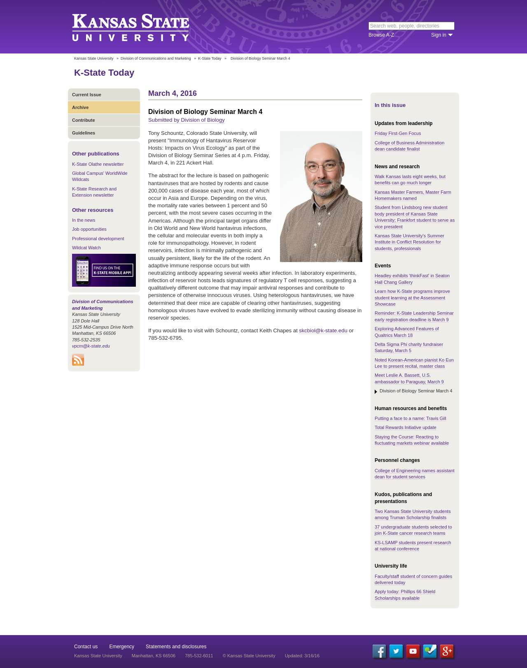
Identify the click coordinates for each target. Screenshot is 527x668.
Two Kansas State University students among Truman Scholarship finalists (413, 514)
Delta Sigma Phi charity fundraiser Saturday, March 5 (409, 347)
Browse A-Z (381, 35)
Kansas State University (141, 26)
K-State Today (209, 58)
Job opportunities (89, 229)
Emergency (121, 646)
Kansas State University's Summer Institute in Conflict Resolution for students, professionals (409, 242)
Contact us (86, 646)
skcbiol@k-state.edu (323, 330)
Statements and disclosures (176, 646)
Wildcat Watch (86, 247)
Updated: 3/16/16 (302, 655)
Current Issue (86, 94)
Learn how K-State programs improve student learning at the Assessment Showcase (412, 297)
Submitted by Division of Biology (186, 120)
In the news (83, 220)
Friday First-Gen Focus (398, 133)
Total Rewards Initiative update (405, 427)
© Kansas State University (249, 655)
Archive (80, 107)
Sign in (438, 35)
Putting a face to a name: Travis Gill (410, 418)
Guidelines (83, 132)
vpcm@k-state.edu (91, 345)
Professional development (98, 238)
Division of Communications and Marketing (156, 58)
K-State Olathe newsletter (98, 164)
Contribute (83, 120)
